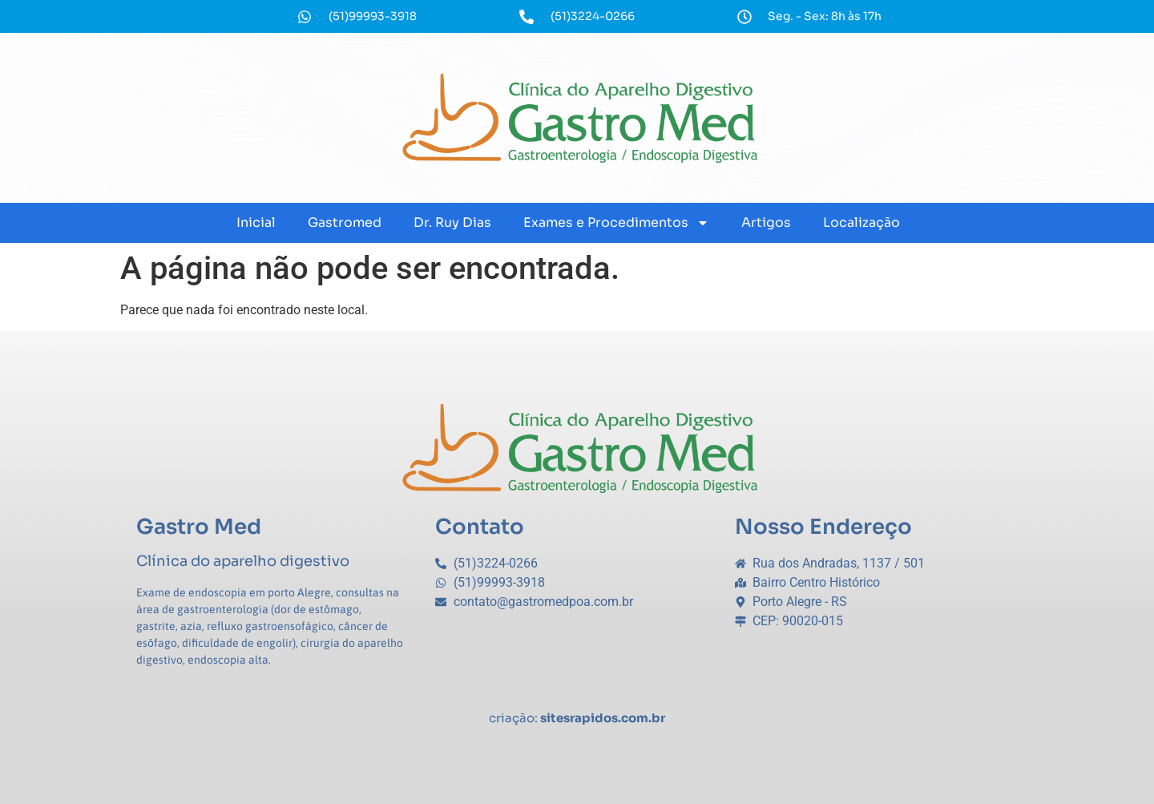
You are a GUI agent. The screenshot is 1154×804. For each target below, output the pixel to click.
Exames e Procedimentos (616, 222)
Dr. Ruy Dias (452, 222)
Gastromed (344, 222)
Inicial (256, 222)
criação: (577, 717)
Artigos (766, 222)
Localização (861, 222)
